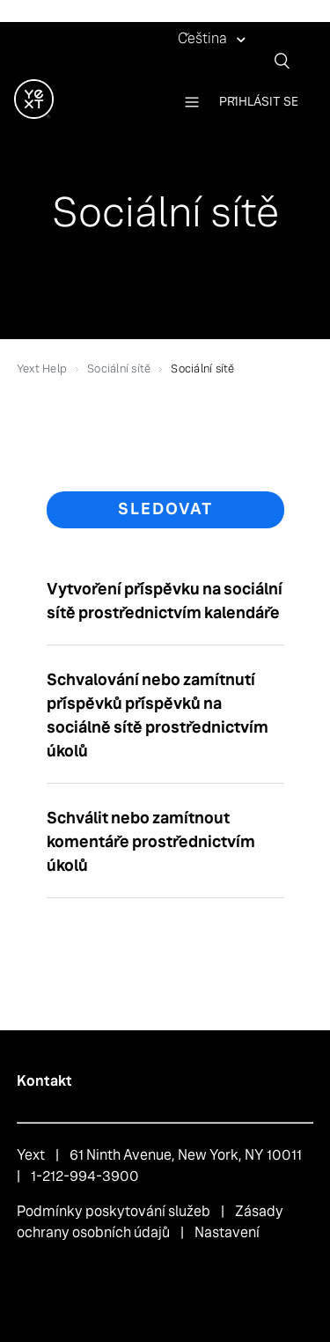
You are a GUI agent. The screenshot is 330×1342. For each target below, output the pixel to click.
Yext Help (42, 368)
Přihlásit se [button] (258, 101)
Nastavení (227, 1232)
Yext (31, 1155)
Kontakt (44, 1081)
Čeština (204, 38)
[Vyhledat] (288, 60)
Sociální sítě (118, 368)
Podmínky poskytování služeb (113, 1211)
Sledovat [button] (165, 509)
